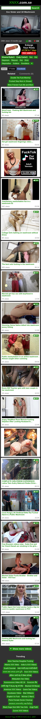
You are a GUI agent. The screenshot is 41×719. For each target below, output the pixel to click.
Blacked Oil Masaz (32, 686)
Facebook (21, 69)
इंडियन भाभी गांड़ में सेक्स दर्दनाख (20, 675)
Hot (35, 57)
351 (28, 41)
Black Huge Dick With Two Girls (15, 707)
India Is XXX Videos (28, 665)
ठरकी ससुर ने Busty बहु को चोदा (12, 686)
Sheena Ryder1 (8, 57)
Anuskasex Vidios (14, 693)
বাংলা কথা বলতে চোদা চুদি (12, 672)
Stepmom (5, 60)
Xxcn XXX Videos (31, 672)
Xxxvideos (25, 63)
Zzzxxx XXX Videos (20, 711)
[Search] (16, 8)
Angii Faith (34, 707)
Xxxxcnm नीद (32, 682)
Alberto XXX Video (12, 665)
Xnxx (27, 60)
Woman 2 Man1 (28, 696)
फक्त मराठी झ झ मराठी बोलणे (27, 668)
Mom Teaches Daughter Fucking (20, 661)
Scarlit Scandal (10, 668)
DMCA (19, 717)
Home (7, 717)
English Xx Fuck (13, 696)
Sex (30, 57)
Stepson (14, 60)
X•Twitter (12, 69)
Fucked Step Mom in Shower (20, 81)
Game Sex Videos (30, 689)
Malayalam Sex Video (20, 679)
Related (11, 74)
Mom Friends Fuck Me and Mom (20, 85)
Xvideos (16, 63)
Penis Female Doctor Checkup (20, 700)
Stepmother (6, 63)
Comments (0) (26, 74)
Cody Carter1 (22, 57)
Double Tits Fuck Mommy (20, 78)
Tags (14, 717)
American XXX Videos (12, 689)
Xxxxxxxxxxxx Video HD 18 (14, 682)
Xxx (21, 60)
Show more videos (20, 649)
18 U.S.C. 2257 (30, 717)
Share (4, 69)
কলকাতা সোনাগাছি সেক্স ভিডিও (20, 704)
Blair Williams (28, 693)
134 (36, 41)
